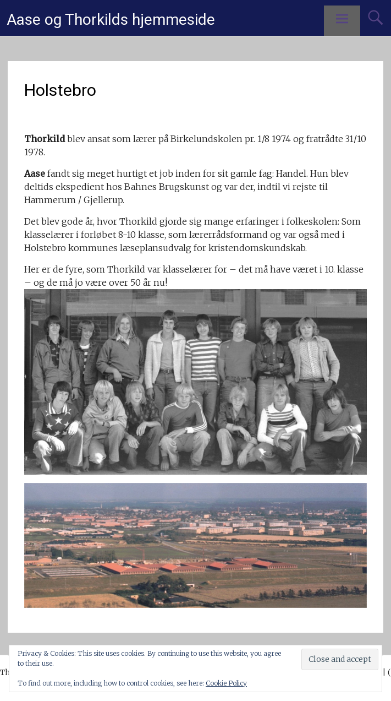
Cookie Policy (226, 683)
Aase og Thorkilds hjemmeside (111, 19)
